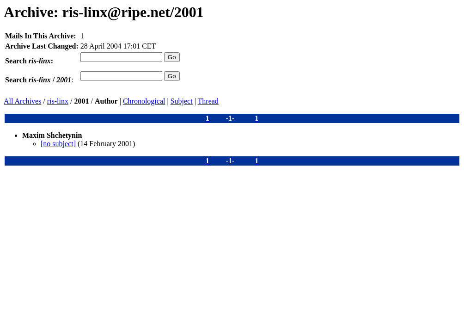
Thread (208, 101)
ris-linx (57, 101)
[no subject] (58, 144)
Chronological (144, 101)
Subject (182, 101)
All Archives (22, 101)
